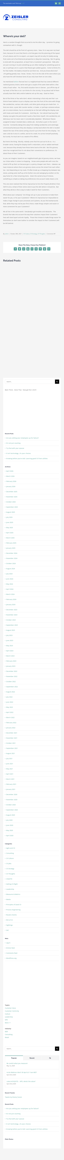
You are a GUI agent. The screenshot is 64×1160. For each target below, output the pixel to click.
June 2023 (9, 640)
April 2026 (9, 471)
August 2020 (10, 815)
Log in (8, 943)
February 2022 (11, 723)
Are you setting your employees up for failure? (22, 438)
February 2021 (11, 784)
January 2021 (10, 789)
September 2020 (12, 810)
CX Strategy (33, 234)
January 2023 (10, 666)
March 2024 (10, 594)
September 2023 (12, 625)
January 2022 (10, 728)
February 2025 (11, 543)
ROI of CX (9, 920)
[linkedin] (56, 3)
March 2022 (10, 717)
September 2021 (12, 748)
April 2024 (9, 589)
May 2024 (9, 584)
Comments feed (11, 953)
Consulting (10, 853)
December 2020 (11, 794)
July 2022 (9, 697)
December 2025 (11, 492)
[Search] (57, 382)
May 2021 (9, 769)
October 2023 (11, 620)
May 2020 (9, 830)
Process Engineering (13, 910)
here (22, 3)
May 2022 (9, 707)
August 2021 (10, 753)
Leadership (10, 889)
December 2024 (11, 553)
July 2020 (9, 820)
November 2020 (11, 800)
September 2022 (12, 687)
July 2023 (9, 635)
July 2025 (9, 517)
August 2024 (10, 569)
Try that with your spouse (15, 448)
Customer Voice (10, 1008)
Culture (7, 1014)
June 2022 (9, 702)
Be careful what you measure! (17, 1063)
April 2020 (9, 836)
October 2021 (11, 743)
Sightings (9, 925)
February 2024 (11, 599)
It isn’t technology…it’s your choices (18, 453)
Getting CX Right (12, 884)
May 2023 (9, 646)
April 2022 (9, 712)
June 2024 (9, 579)
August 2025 (10, 512)
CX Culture (26, 234)
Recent (32, 1058)
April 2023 (9, 651)
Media (8, 899)
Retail (7, 1037)
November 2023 (11, 615)
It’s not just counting (13, 443)
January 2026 (10, 486)
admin (7, 234)
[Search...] (30, 382)
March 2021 (10, 779)
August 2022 (10, 692)
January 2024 (10, 605)
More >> (8, 1023)
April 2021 (9, 774)
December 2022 (11, 671)
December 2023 (11, 610)
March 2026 (10, 476)
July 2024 (9, 574)
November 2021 (11, 738)
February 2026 (11, 481)
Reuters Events (11, 915)
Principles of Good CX (13, 905)
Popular (14, 1058)
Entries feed (10, 948)
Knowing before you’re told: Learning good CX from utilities (27, 458)
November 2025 (11, 497)
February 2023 (11, 661)
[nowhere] (32, 966)
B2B (6, 1032)
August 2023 (10, 630)
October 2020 (11, 805)
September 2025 (12, 507)
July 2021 (9, 759)
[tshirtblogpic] (23, 392)
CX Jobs (8, 863)
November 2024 (11, 558)
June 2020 (9, 825)
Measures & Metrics (13, 894)
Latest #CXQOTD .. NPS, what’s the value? (21, 1081)
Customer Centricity (12, 1011)
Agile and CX (10, 848)
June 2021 (9, 764)
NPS (6, 1020)
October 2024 (11, 563)
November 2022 (11, 676)
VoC (7, 930)
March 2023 (10, 656)
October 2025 (11, 502)
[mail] (59, 3)
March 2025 (10, 538)
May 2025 (9, 528)
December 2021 (11, 733)
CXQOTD (9, 879)
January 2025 (10, 548)
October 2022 (11, 682)
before (16, 82)
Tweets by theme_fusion (13, 1097)
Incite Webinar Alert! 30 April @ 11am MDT (22, 1072)
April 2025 (9, 533)
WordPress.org (11, 958)
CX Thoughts (41, 234)
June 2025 (9, 522)
